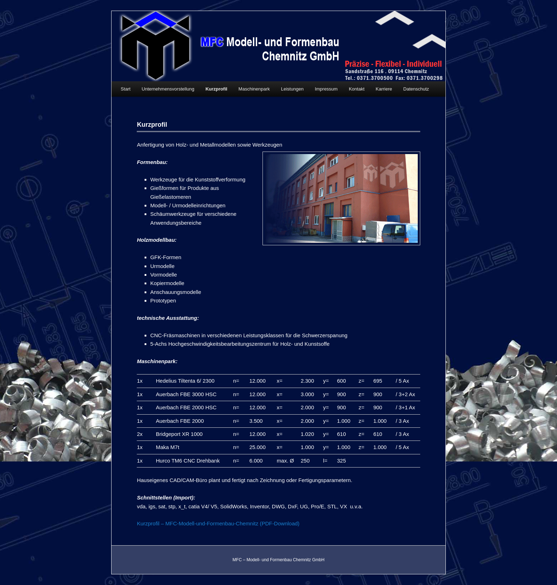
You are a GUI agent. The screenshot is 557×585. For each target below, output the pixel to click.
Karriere (384, 89)
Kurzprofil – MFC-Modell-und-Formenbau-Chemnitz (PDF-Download (217, 523)
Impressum (326, 89)
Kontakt (356, 89)
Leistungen (292, 89)
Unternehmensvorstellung (168, 89)
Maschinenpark (254, 89)
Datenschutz (416, 89)
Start (125, 89)
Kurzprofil (216, 89)
